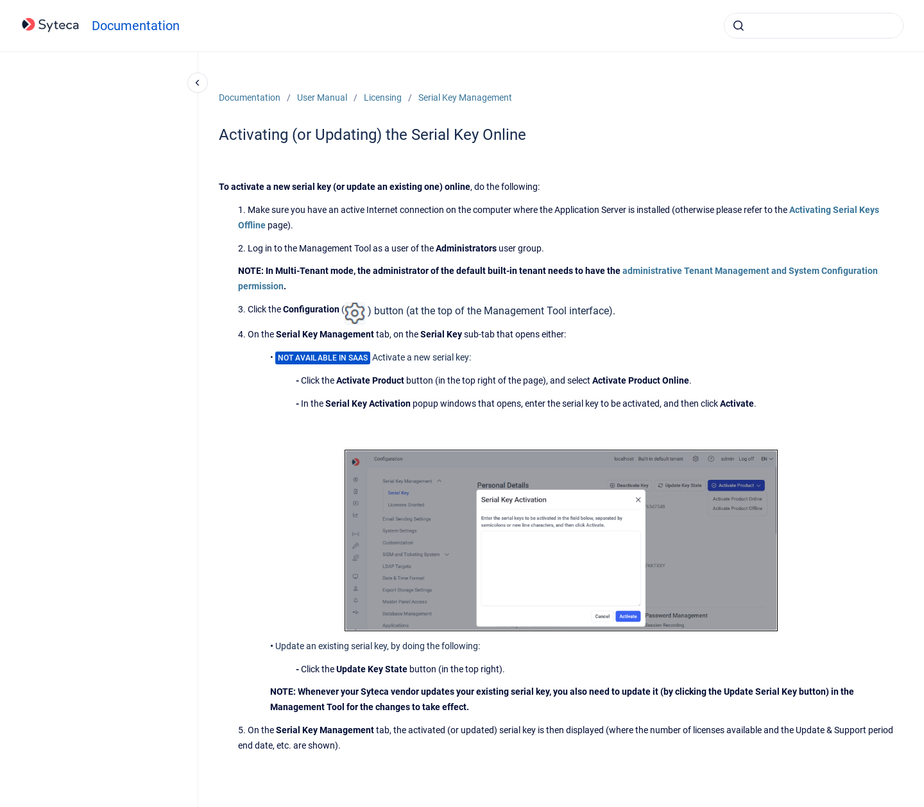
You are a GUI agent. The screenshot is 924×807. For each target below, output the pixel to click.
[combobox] (813, 25)
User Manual (322, 97)
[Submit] (738, 25)
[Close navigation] (197, 82)
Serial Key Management (465, 97)
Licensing (383, 97)
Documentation (136, 25)
